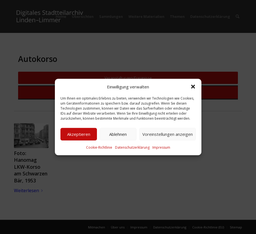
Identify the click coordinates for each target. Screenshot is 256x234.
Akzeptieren (78, 134)
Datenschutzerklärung (132, 147)
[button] (193, 86)
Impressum (161, 147)
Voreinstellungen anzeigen (167, 134)
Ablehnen (118, 134)
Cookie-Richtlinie (99, 147)
